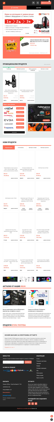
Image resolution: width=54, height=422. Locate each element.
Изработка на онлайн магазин (24, 408)
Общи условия (39, 375)
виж (20, 108)
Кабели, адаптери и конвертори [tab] (32, 69)
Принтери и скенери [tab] (44, 68)
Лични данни (39, 373)
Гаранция (38, 363)
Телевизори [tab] (9, 68)
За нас (38, 358)
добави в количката (14, 100)
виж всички (47, 64)
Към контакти (6, 392)
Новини (38, 366)
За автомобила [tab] (21, 147)
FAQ (37, 370)
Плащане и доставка (41, 361)
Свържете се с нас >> (10, 347)
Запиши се (28, 362)
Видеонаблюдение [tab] (8, 147)
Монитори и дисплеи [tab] (21, 68)
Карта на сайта (40, 377)
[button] (25, 33)
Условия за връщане (41, 368)
